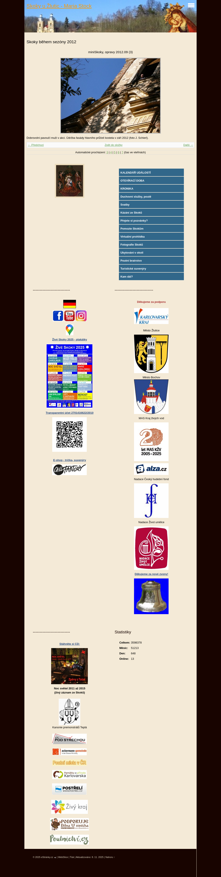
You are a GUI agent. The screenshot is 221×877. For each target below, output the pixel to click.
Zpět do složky (114, 145)
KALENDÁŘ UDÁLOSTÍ (135, 172)
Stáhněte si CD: (69, 643)
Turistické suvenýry (133, 268)
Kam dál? (126, 276)
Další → (188, 145)
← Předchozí (36, 145)
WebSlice (63, 857)
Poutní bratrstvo (131, 260)
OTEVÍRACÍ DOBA (132, 180)
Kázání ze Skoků (131, 212)
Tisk (72, 857)
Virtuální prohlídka (132, 236)
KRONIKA (126, 188)
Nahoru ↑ (110, 857)
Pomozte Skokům (132, 228)
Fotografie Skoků (131, 244)
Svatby (124, 204)
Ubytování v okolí (131, 252)
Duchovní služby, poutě (135, 196)
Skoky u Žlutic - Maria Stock (59, 6)
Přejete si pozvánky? (134, 220)
